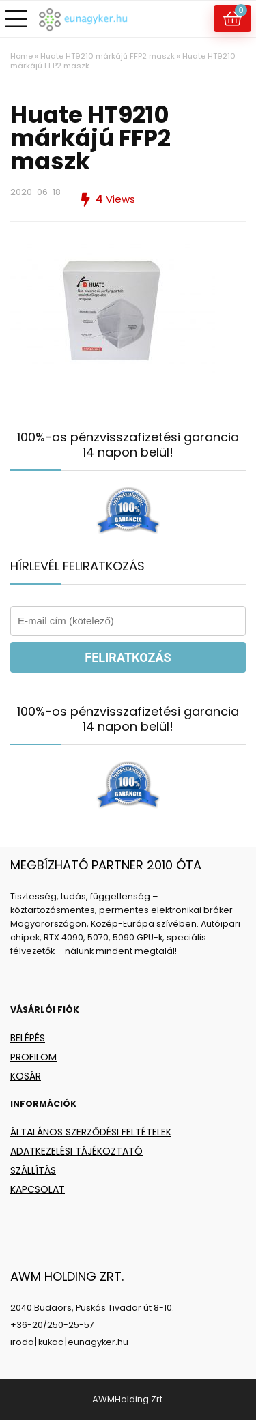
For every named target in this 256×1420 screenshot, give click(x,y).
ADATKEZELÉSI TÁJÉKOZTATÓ (76, 1151)
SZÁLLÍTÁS (33, 1170)
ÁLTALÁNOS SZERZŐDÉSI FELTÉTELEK (90, 1132)
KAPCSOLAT (37, 1189)
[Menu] (16, 19)
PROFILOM (33, 1057)
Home (21, 55)
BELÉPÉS (27, 1038)
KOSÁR (25, 1076)
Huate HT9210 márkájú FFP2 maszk (107, 55)
